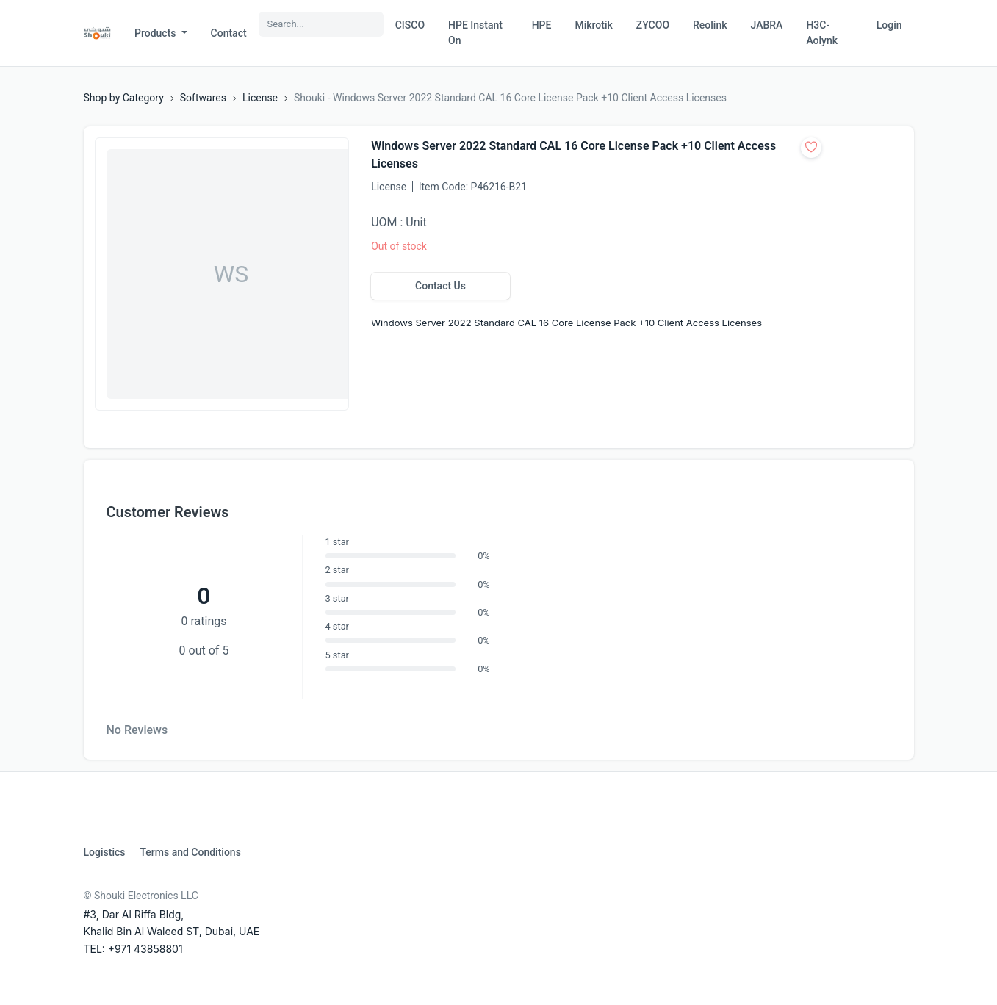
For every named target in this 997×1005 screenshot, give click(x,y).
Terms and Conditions (190, 852)
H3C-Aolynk (822, 32)
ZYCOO (652, 25)
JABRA (767, 25)
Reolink (710, 25)
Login (889, 25)
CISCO (410, 25)
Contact (229, 33)
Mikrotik (593, 25)
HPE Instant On (475, 32)
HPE (542, 25)
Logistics (105, 852)
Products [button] (156, 33)
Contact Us (440, 286)
